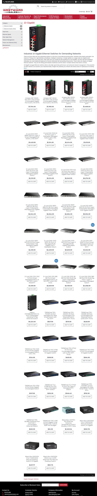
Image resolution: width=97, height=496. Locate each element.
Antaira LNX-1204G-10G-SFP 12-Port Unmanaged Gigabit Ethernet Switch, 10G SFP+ (87, 100)
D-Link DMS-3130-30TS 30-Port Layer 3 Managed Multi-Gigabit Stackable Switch (68, 244)
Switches (36, 479)
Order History (75, 494)
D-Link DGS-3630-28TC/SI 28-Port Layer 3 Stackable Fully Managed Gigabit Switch (68, 208)
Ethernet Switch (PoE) (10, 29)
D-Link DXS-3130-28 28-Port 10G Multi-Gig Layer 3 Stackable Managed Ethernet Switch (68, 280)
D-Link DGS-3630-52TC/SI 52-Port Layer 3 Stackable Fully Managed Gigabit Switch (32, 244)
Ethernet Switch (8, 26)
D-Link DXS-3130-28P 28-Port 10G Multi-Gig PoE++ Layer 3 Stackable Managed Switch (86, 280)
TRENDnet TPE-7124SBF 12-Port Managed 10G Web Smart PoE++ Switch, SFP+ (87, 387)
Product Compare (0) (36, 71)
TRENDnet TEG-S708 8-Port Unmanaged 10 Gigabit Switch (50, 351)
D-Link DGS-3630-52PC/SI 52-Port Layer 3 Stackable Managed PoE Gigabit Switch (86, 208)
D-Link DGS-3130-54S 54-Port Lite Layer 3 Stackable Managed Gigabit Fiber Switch (68, 172)
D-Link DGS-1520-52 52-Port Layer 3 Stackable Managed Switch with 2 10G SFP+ (50, 136)
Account (74, 492)
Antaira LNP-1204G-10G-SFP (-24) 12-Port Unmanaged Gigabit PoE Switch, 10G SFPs (50, 100)
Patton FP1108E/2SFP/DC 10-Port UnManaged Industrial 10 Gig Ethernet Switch (32, 315)
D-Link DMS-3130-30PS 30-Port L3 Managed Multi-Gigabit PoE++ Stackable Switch (50, 244)
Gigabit (26, 479)
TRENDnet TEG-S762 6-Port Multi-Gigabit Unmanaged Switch (32, 387)
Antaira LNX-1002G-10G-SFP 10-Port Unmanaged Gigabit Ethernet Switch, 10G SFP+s (68, 100)
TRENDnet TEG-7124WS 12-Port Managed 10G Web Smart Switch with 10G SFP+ (50, 315)
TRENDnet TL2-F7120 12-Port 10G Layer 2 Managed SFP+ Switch (68, 387)
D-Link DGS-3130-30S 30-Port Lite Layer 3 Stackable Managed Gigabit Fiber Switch (86, 136)
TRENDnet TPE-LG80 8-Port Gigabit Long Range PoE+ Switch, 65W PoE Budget (50, 423)
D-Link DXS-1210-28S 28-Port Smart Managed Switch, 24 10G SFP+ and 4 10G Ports (50, 280)
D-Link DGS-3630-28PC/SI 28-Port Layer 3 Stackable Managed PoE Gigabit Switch (32, 208)
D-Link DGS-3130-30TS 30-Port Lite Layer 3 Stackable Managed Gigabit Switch (32, 172)
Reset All (6, 48)
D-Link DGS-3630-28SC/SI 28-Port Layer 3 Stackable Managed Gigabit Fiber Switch (50, 208)
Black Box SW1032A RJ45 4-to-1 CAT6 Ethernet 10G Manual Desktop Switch (50, 459)
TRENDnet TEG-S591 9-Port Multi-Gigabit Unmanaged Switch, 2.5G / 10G (32, 351)
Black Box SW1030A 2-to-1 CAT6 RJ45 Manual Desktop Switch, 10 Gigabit (87, 423)
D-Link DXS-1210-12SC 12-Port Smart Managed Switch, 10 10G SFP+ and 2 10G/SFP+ (32, 280)
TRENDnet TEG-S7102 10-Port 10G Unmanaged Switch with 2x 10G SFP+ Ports (68, 351)
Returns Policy (29, 494)
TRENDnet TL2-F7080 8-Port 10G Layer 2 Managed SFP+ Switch (50, 387)
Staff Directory (52, 492)
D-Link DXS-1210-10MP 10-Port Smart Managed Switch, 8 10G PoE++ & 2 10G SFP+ (87, 244)
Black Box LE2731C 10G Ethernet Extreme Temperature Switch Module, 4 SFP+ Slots (68, 423)
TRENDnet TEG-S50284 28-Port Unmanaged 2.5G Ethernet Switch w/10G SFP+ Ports (87, 315)
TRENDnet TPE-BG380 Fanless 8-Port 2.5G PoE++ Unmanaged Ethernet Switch (32, 423)
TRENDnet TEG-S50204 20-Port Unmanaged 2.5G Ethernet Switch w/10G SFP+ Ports (68, 315)
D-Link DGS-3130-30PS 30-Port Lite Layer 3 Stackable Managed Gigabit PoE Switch (68, 136)
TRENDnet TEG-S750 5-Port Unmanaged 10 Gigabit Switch (87, 351)
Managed (30, 479)
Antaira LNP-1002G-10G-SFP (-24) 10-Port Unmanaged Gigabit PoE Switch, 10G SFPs (32, 100)
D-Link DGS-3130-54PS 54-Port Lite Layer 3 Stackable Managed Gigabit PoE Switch (50, 172)
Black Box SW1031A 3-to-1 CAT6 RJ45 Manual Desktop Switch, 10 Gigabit (32, 459)
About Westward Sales (54, 494)
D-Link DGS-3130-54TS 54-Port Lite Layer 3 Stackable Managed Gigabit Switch (87, 172)
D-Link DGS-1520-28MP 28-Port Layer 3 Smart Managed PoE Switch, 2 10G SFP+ (32, 136)
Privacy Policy (29, 492)
